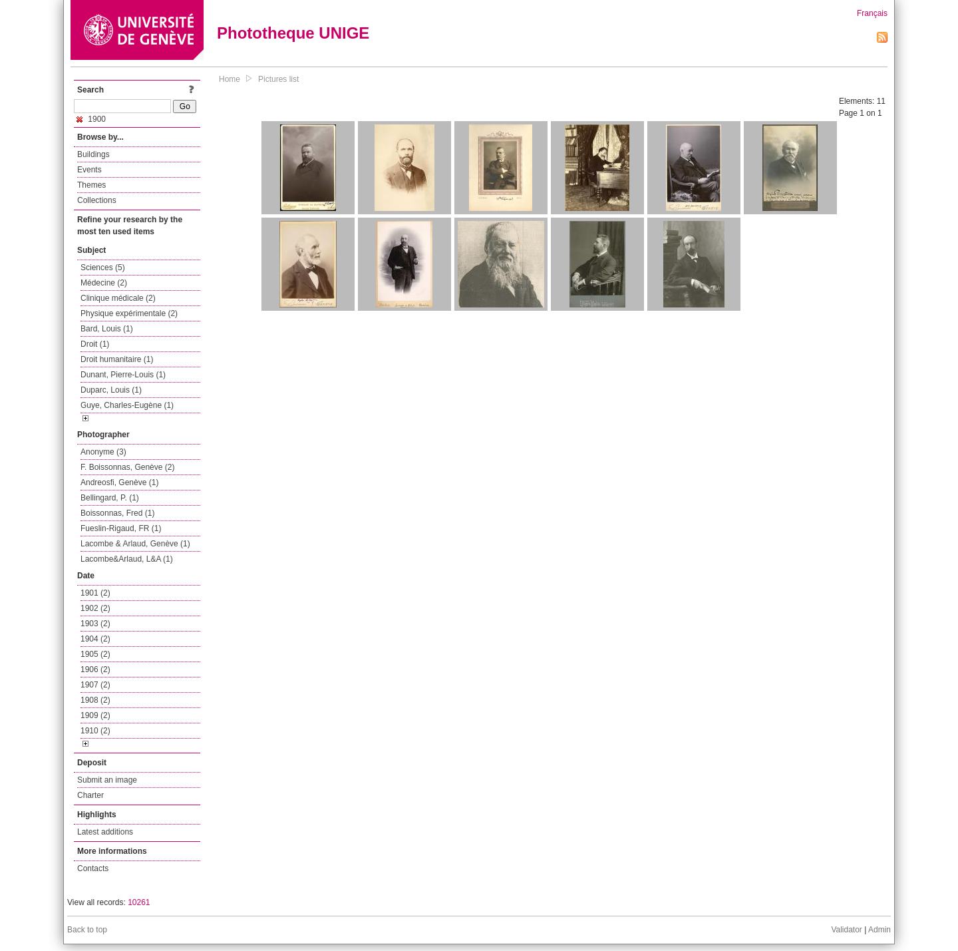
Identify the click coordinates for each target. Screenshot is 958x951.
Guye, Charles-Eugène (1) (127, 405)
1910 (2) (95, 730)
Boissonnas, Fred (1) (117, 513)
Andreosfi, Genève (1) (119, 482)
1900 (91, 119)
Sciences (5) (102, 267)
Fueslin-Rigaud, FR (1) (120, 528)
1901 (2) (95, 593)
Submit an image (107, 780)
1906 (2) (95, 669)
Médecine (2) (103, 282)
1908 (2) (95, 700)
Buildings (93, 154)
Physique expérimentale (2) (129, 313)
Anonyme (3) (103, 452)
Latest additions (105, 832)
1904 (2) (95, 639)
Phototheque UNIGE (293, 33)
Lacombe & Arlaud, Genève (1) (135, 543)
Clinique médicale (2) (118, 298)
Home (229, 79)
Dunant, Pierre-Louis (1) (123, 374)
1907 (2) (95, 684)
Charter (90, 795)
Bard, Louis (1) (106, 328)
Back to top (87, 929)
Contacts (92, 868)
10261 (139, 902)
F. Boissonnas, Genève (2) (127, 467)
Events (89, 169)
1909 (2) (95, 715)
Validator (846, 929)
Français (872, 13)
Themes (91, 185)
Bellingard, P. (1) (109, 497)
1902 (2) (95, 608)
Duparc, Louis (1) (111, 390)
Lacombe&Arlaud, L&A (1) (126, 559)
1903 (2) (95, 623)
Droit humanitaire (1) (116, 359)
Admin (879, 929)
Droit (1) (94, 344)
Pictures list (278, 79)
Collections (96, 200)
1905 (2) (95, 654)
